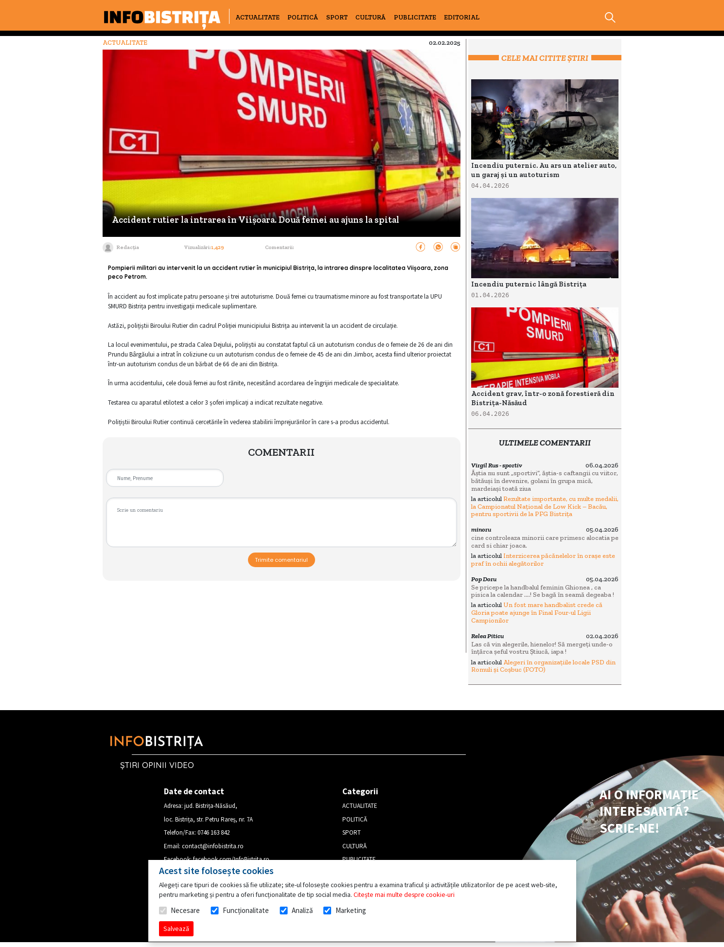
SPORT (337, 17)
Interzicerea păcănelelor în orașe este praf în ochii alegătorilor (543, 560)
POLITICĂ (302, 17)
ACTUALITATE (257, 17)
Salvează (176, 928)
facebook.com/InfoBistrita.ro (231, 859)
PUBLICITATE (415, 17)
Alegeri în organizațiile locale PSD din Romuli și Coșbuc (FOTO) (543, 666)
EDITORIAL (461, 17)
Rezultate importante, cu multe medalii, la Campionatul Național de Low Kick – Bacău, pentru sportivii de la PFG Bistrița (544, 506)
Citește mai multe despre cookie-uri (404, 894)
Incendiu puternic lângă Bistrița (528, 284)
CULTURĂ (370, 17)
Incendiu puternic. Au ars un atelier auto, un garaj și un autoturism (544, 170)
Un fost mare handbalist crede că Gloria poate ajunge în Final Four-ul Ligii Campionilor (536, 612)
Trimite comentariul (281, 560)
